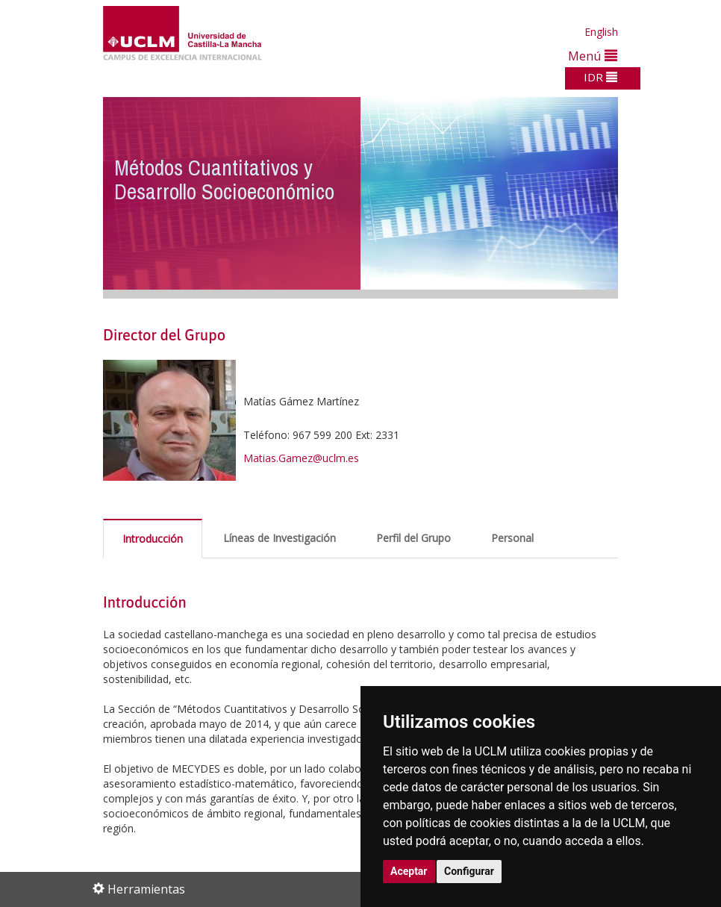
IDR (600, 76)
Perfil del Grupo (413, 538)
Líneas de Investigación (279, 538)
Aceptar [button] (409, 871)
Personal (512, 538)
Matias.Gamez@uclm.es (301, 458)
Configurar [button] (469, 871)
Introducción (152, 539)
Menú (592, 55)
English (601, 32)
